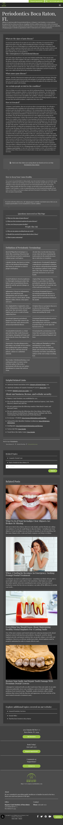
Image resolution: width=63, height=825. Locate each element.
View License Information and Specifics (34, 418)
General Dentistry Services (17, 711)
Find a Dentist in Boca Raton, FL (19, 462)
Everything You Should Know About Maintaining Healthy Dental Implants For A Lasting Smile (28, 628)
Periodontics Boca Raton (31, 165)
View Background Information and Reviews (29, 426)
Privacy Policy (15, 818)
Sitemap (20, 818)
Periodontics (14, 441)
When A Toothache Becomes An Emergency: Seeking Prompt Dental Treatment (30, 574)
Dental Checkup (21, 444)
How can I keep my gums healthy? (17, 224)
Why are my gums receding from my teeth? (20, 231)
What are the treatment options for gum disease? (21, 221)
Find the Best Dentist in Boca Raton (20, 719)
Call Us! (53, 1)
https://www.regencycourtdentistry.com (31, 783)
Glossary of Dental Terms (38, 384)
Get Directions (31, 736)
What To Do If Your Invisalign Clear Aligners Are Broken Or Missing (28, 522)
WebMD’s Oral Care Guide (21, 391)
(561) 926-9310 (7, 27)
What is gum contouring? (14, 237)
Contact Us (31, 766)
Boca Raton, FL (10, 444)
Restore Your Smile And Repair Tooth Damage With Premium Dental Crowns (29, 682)
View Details (22, 429)
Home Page (43, 387)
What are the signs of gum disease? (17, 218)
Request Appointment (36, 1)
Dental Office (13, 716)
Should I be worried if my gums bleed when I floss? (22, 234)
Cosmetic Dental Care (15, 458)
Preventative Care (33, 444)
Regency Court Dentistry (13, 148)
